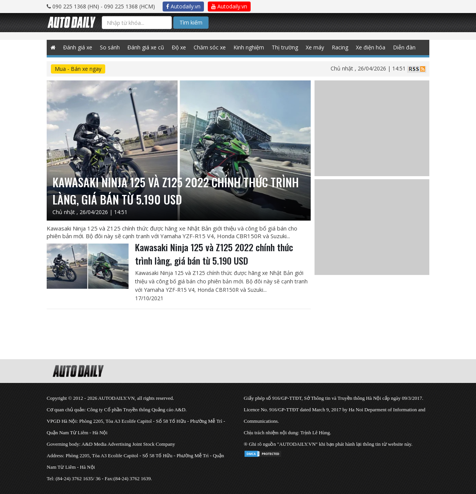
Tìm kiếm (190, 22)
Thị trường (285, 47)
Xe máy (315, 47)
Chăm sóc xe (210, 47)
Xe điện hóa (370, 47)
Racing (340, 47)
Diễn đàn (404, 47)
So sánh (110, 47)
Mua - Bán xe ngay (78, 68)
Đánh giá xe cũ (145, 47)
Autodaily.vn (183, 6)
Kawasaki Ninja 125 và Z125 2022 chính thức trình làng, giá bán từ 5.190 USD (214, 253)
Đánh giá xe (77, 47)
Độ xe (179, 47)
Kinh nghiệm (248, 47)
